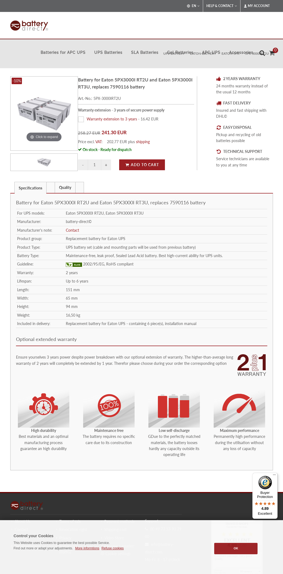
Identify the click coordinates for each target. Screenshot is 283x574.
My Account (257, 6)
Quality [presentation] (65, 187)
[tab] (30, 187)
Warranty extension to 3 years (112, 119)
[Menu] (274, 476)
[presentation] (51, 187)
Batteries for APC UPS (63, 52)
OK (236, 548)
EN (193, 6)
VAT (98, 141)
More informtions (87, 548)
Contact (72, 230)
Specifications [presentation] (30, 188)
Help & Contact (221, 6)
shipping (143, 141)
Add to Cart (142, 164)
